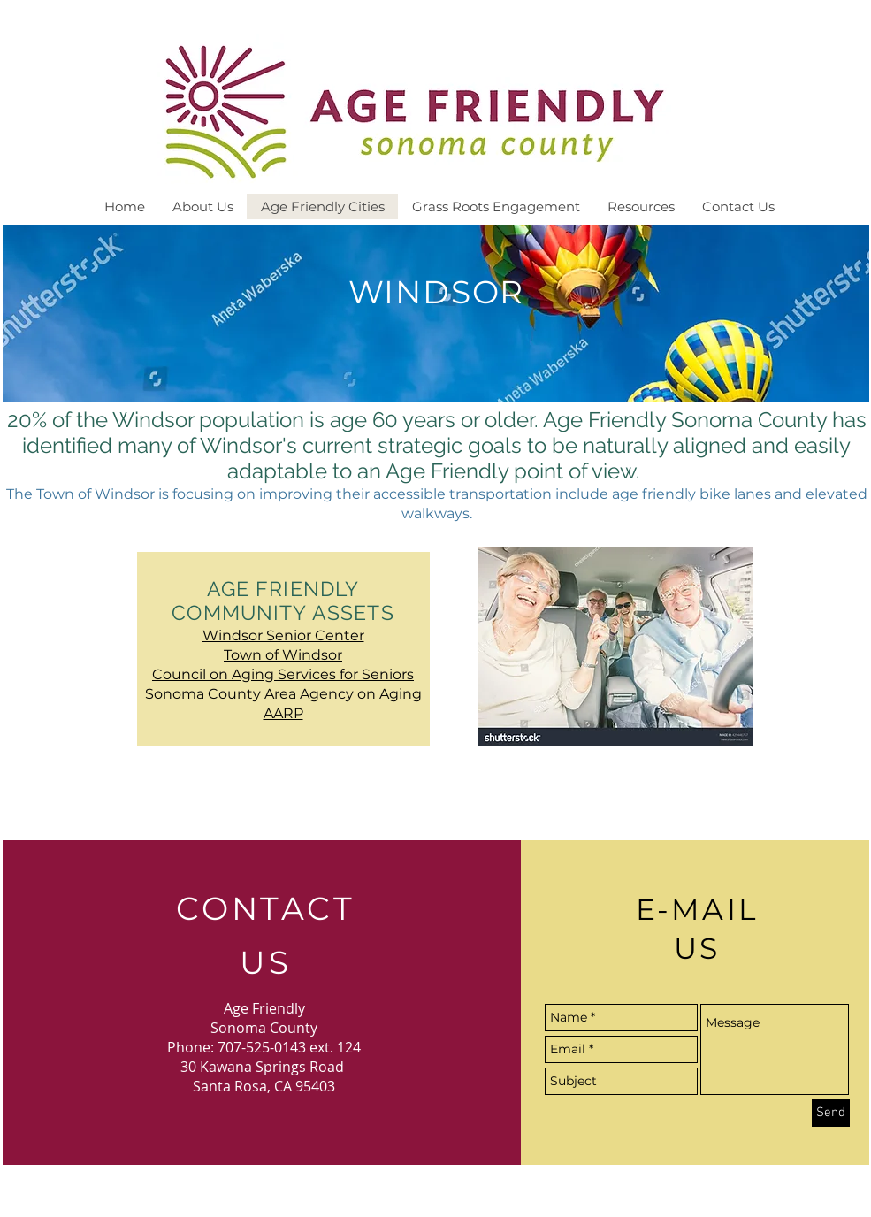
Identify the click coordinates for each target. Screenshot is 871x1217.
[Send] (831, 1113)
